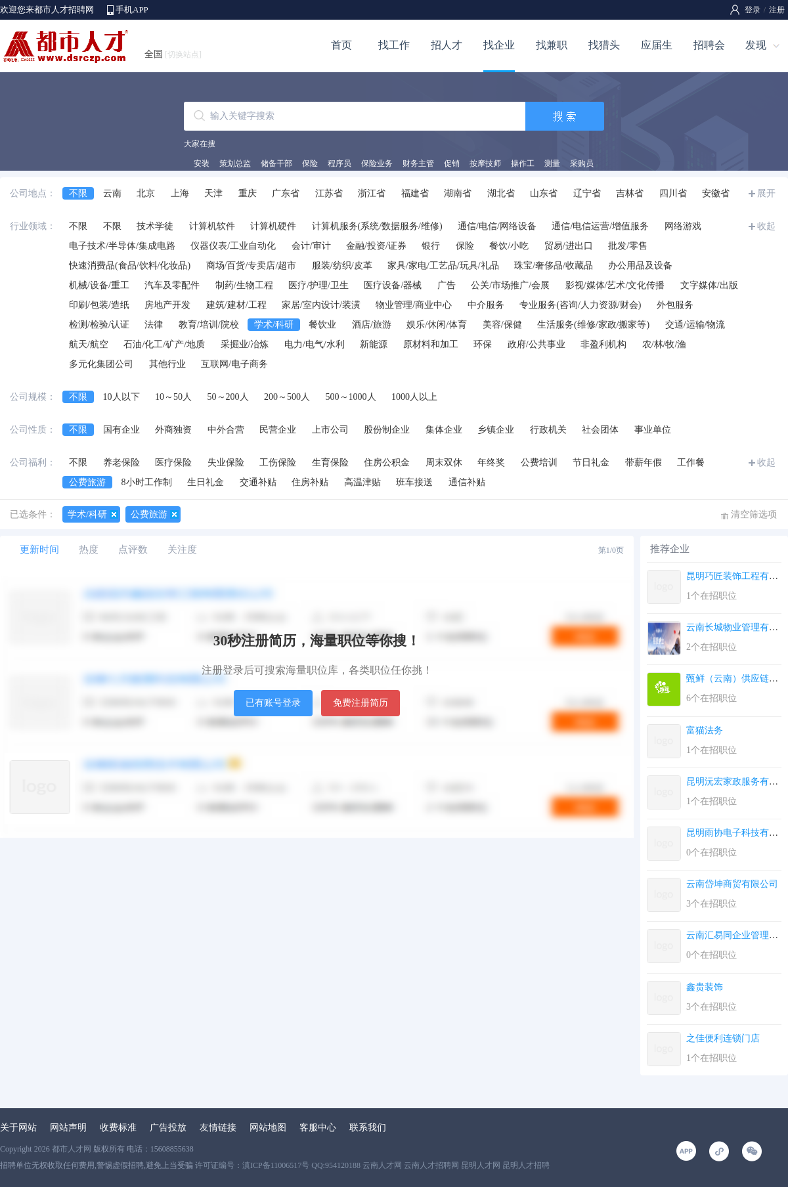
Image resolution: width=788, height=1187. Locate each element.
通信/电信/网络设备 (497, 226)
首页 (341, 45)
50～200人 (228, 397)
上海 (180, 193)
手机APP (132, 9)
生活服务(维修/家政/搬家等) (593, 325)
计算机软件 (212, 226)
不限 (78, 193)
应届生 (656, 45)
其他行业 (167, 364)
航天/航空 (88, 344)
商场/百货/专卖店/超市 (251, 265)
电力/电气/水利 (314, 344)
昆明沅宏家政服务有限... (735, 782)
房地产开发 (167, 305)
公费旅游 (87, 482)
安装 (201, 163)
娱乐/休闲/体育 (436, 325)
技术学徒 (155, 226)
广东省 (285, 193)
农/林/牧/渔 (664, 344)
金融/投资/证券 (376, 246)
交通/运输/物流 (695, 325)
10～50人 (173, 397)
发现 (755, 45)
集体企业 (444, 430)
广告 (446, 285)
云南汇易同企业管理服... (735, 935)
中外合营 (226, 430)
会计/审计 (311, 246)
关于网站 (18, 1128)
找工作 (394, 45)
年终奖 (491, 462)
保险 (310, 163)
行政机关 (548, 430)
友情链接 (218, 1128)
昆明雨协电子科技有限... (735, 833)
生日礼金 (205, 482)
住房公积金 (387, 462)
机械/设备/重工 (99, 285)
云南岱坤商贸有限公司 (732, 884)
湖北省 (501, 193)
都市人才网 (71, 1149)
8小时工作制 (146, 482)
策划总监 (235, 163)
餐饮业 (322, 325)
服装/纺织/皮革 (342, 265)
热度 (88, 549)
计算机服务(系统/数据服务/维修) (377, 226)
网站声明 (68, 1128)
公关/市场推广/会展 (510, 285)
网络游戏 (683, 226)
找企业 (499, 45)
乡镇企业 (495, 430)
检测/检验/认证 (99, 325)
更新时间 (39, 549)
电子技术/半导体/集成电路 (122, 246)
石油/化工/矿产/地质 (164, 344)
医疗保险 (173, 462)
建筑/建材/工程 (236, 305)
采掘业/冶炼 (245, 344)
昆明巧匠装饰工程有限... (735, 576)
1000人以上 (414, 397)
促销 (452, 163)
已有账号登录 (273, 703)
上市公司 (330, 430)
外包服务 (675, 305)
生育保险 (330, 462)
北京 (146, 193)
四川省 (673, 193)
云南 (112, 193)
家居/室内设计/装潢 (321, 305)
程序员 (339, 163)
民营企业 (277, 430)
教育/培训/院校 (209, 325)
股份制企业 (387, 430)
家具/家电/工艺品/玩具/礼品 (443, 265)
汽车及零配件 (172, 285)
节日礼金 (591, 462)
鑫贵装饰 (704, 987)
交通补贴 (258, 482)
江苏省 (329, 193)
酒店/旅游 (371, 325)
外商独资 (173, 430)
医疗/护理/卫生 (318, 285)
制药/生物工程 (244, 285)
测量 (552, 163)
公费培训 (539, 462)
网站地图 (268, 1128)
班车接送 (414, 482)
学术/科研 (274, 325)
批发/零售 (627, 246)
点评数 (133, 549)
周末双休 (444, 462)
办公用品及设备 (640, 265)
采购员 (582, 163)
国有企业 (121, 430)
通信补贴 (467, 482)
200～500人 (287, 397)
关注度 (182, 549)
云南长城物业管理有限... (735, 627)
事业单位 (652, 430)
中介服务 (486, 305)
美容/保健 (502, 325)
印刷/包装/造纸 (99, 305)
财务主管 (418, 163)
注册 (777, 9)
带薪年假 (643, 462)
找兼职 (551, 45)
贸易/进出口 (568, 246)
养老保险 (121, 462)
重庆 (247, 193)
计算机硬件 (273, 226)
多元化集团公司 (101, 364)
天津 (213, 193)
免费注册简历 (360, 703)
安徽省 (716, 193)
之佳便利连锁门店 (723, 1038)
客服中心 (317, 1128)
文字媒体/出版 (709, 285)
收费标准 (118, 1128)
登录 (752, 9)
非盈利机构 (603, 344)
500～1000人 (351, 397)
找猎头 (604, 45)
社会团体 (600, 430)
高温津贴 (362, 482)
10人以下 (121, 397)
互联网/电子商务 (234, 364)
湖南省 (457, 193)
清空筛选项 (754, 514)
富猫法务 (704, 730)
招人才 (446, 45)
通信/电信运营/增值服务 (600, 226)
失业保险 (226, 462)
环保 (482, 344)
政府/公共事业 (536, 344)
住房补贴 (310, 482)
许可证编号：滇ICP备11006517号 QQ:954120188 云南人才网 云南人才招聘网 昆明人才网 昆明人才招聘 (372, 1165)
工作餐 (691, 462)
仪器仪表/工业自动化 (233, 246)
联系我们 (367, 1128)
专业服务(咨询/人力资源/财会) (580, 305)
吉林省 (630, 193)
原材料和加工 (430, 344)
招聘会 (709, 45)
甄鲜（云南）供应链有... (735, 678)
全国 (173, 54)
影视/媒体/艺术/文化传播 (615, 285)
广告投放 (168, 1128)
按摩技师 (485, 163)
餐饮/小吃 (509, 246)
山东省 (544, 193)
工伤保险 (277, 462)
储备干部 (276, 163)
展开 (766, 193)
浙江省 (371, 193)
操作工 (523, 163)
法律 (153, 325)
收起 (766, 226)
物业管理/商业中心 (414, 305)
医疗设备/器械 (393, 285)
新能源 (373, 344)
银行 (431, 246)
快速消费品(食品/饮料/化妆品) (129, 265)
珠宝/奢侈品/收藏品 (553, 265)
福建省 (415, 193)
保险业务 (377, 163)
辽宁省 (587, 193)
